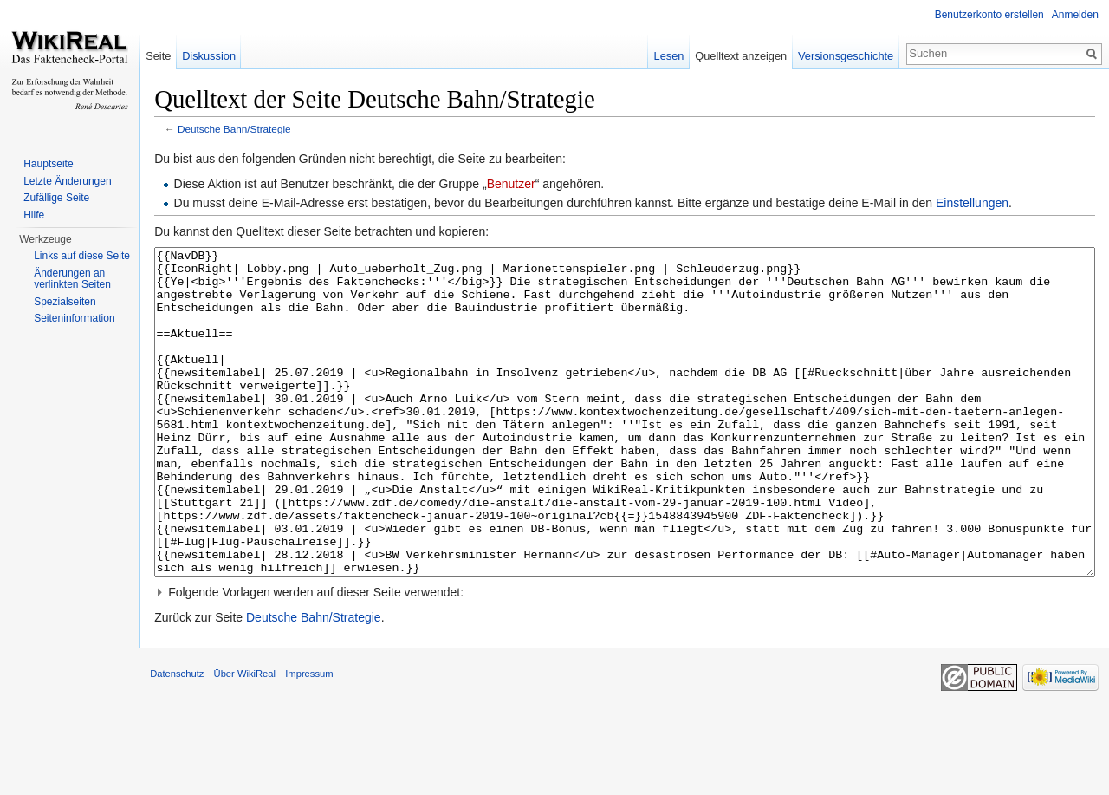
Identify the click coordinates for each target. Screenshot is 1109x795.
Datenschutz (197, 755)
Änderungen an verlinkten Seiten (72, 279)
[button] (631, 660)
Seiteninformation (74, 318)
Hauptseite (48, 164)
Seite (171, 55)
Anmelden (1071, 15)
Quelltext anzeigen (735, 55)
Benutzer (530, 187)
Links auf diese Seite (82, 256)
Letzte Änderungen (67, 181)
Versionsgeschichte (838, 55)
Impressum (329, 755)
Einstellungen (992, 206)
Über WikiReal (264, 755)
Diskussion (222, 55)
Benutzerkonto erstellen (986, 15)
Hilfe (33, 215)
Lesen (662, 55)
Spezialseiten (64, 302)
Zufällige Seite (56, 198)
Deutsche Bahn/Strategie (254, 132)
